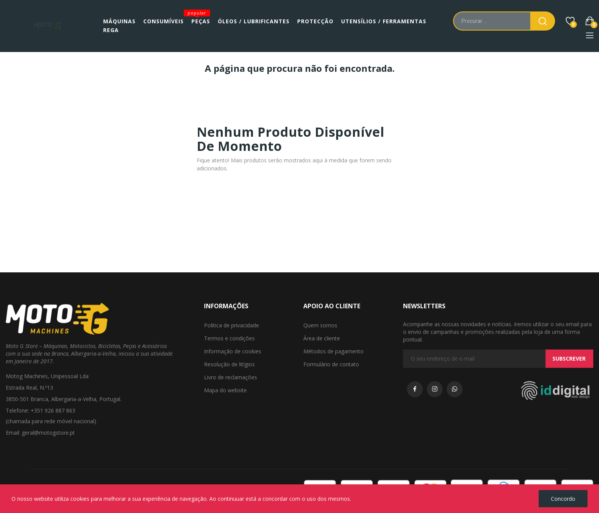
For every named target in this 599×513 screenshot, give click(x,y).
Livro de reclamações (230, 377)
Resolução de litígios (229, 364)
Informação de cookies (232, 351)
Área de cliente (321, 338)
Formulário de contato (331, 364)
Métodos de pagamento (333, 351)
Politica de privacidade (231, 325)
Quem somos (320, 325)
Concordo (563, 498)
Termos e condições (229, 338)
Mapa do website (225, 390)
